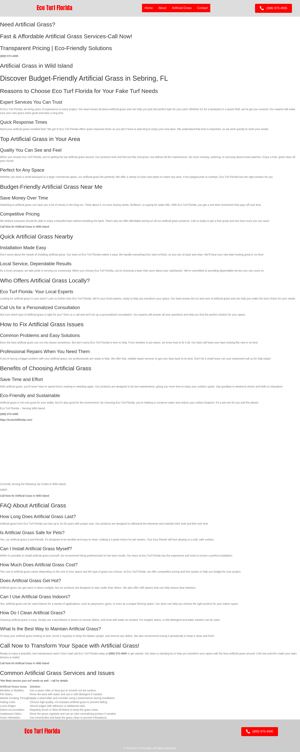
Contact (202, 8)
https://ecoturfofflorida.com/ (16, 419)
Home (149, 8)
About (162, 8)
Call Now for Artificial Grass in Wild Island (24, 226)
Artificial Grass (182, 8)
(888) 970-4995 (9, 56)
